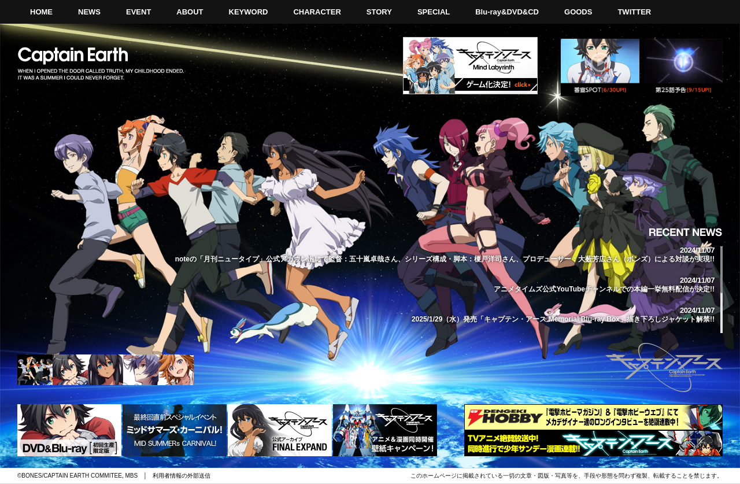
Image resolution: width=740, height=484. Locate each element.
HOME (41, 12)
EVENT (138, 12)
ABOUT (189, 12)
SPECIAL (433, 12)
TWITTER (634, 12)
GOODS (578, 12)
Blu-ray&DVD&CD (507, 12)
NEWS (89, 12)
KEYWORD (248, 12)
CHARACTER (317, 12)
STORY (379, 12)
